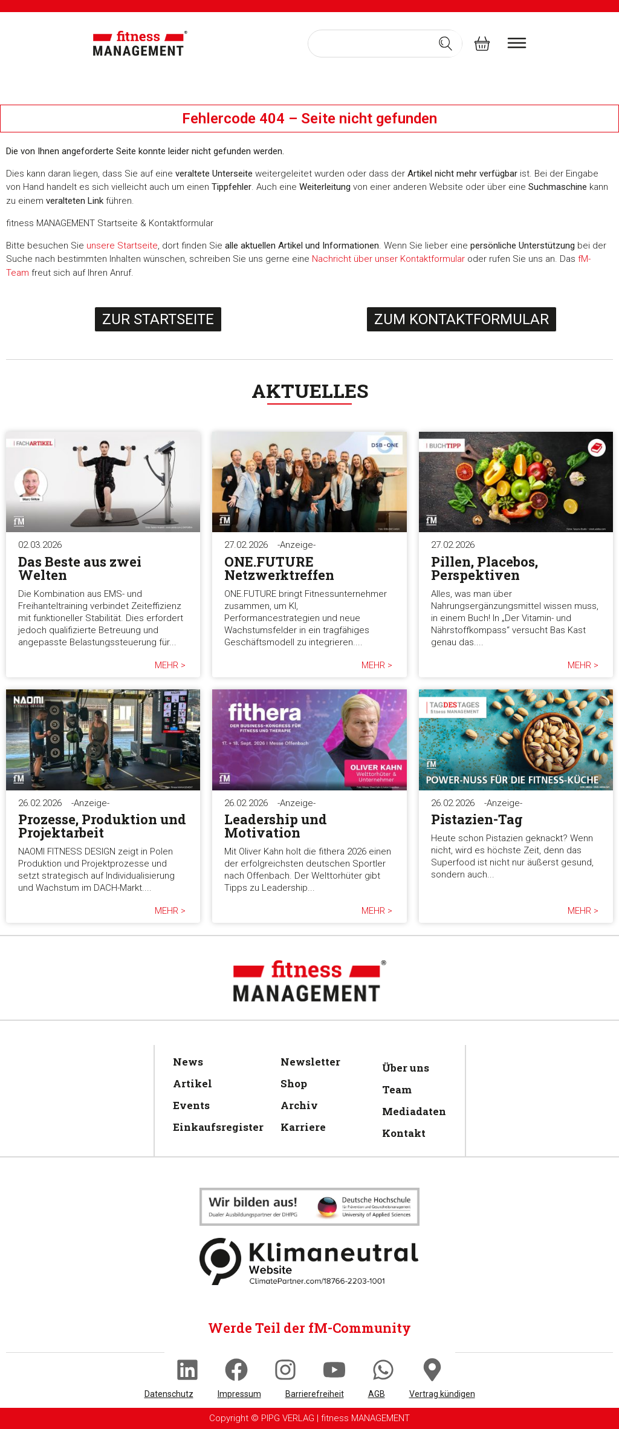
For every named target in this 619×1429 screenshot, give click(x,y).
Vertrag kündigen (442, 1394)
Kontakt (404, 1133)
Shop (293, 1083)
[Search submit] (445, 43)
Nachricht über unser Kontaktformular (388, 258)
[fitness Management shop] (482, 43)
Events (191, 1105)
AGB (376, 1394)
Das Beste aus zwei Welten (79, 568)
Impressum (239, 1394)
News (188, 1062)
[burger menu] (517, 43)
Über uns (405, 1068)
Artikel (192, 1083)
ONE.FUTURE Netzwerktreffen (279, 568)
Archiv (299, 1105)
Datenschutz (168, 1394)
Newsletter (310, 1062)
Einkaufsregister (214, 1127)
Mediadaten (412, 1111)
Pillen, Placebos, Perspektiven (484, 568)
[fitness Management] (140, 43)
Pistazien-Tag (477, 819)
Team (397, 1089)
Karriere (303, 1127)
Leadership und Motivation (275, 825)
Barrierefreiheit (314, 1394)
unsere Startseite (122, 245)
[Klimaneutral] (309, 1206)
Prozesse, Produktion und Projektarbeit (102, 825)
